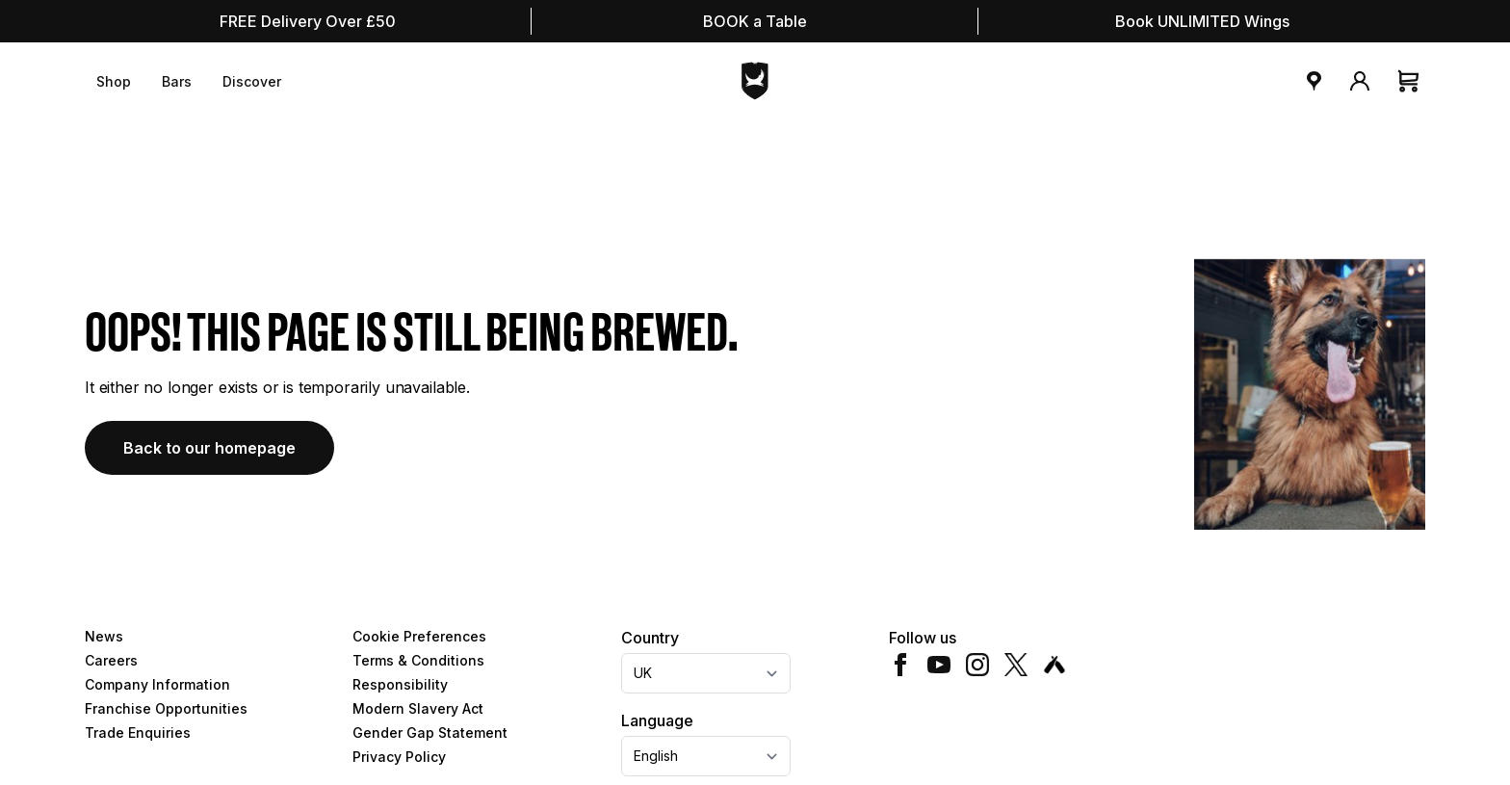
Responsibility (400, 684)
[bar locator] (1313, 80)
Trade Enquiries (138, 732)
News (104, 636)
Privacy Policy (399, 756)
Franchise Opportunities (166, 708)
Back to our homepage (209, 448)
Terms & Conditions (418, 660)
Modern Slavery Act (417, 708)
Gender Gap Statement (430, 732)
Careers (111, 660)
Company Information (157, 684)
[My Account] (1359, 80)
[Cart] (1409, 80)
